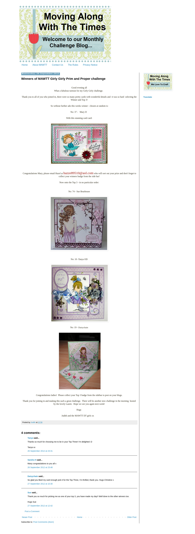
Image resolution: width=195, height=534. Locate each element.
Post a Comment (32, 511)
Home (25, 65)
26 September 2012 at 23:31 (40, 451)
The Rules (73, 65)
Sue (29, 492)
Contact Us (57, 65)
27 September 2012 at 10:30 (40, 484)
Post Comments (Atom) (43, 522)
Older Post (131, 517)
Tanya (30, 438)
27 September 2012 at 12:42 (40, 506)
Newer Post (27, 517)
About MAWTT (39, 65)
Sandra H (32, 460)
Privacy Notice (90, 65)
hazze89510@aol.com (78, 173)
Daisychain (33, 476)
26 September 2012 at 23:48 (40, 467)
